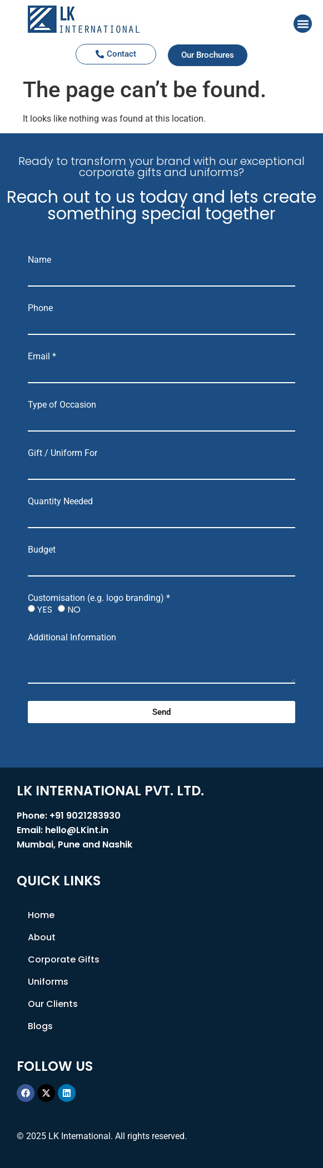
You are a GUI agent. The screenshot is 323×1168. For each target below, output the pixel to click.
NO (74, 609)
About (42, 937)
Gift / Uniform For (62, 453)
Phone (40, 308)
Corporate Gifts (64, 959)
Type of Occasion (62, 404)
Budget (42, 549)
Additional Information (72, 637)
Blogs (40, 1026)
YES (44, 609)
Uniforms (48, 981)
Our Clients (53, 1003)
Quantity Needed (60, 501)
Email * (42, 356)
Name (39, 259)
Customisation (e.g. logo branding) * (99, 598)
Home (41, 915)
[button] (303, 23)
